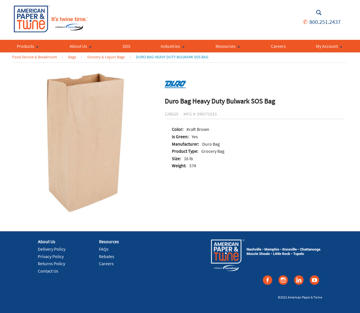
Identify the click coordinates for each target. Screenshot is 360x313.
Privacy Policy (51, 256)
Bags (72, 56)
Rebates (106, 256)
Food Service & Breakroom (34, 56)
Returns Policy (51, 263)
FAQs (104, 249)
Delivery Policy (51, 249)
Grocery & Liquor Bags (106, 56)
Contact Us (48, 271)
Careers (106, 263)
